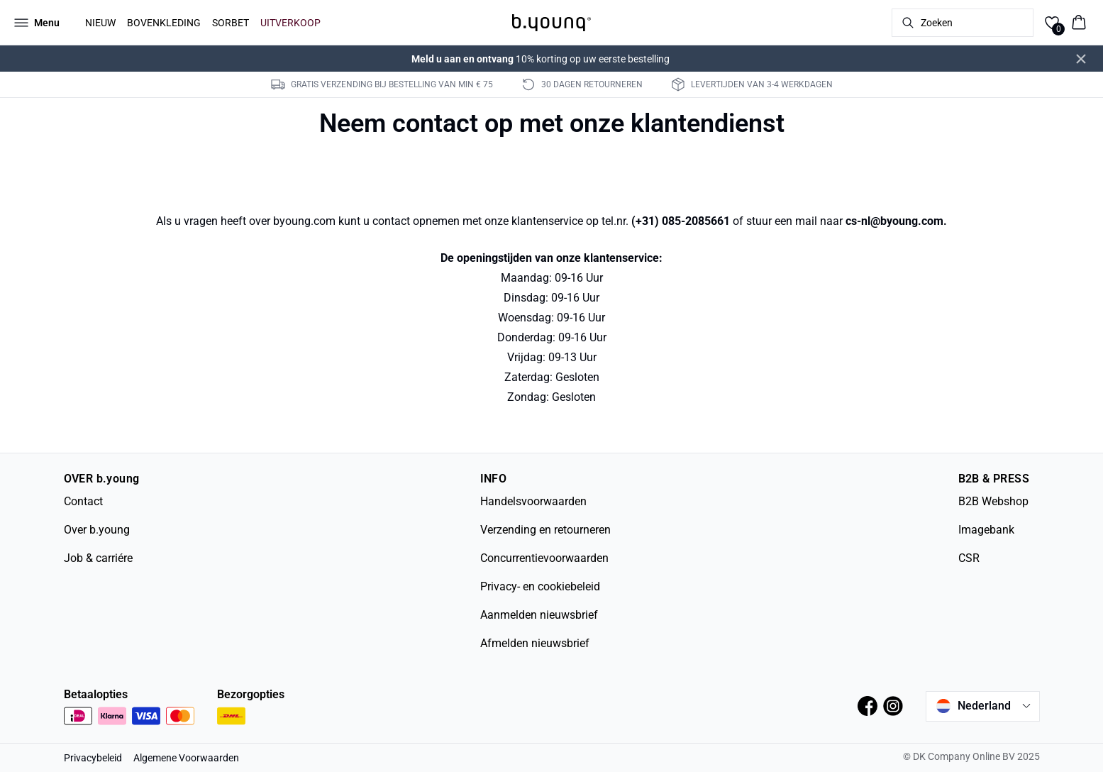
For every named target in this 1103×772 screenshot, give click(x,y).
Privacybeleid (93, 757)
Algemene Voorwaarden (186, 757)
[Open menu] (37, 22)
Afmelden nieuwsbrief (534, 643)
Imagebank (986, 529)
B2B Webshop (993, 501)
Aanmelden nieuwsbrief (539, 615)
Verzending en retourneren (545, 529)
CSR (969, 558)
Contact (83, 501)
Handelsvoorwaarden (533, 501)
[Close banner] (1081, 59)
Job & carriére (98, 558)
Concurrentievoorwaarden (544, 558)
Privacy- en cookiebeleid (540, 586)
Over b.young (97, 529)
